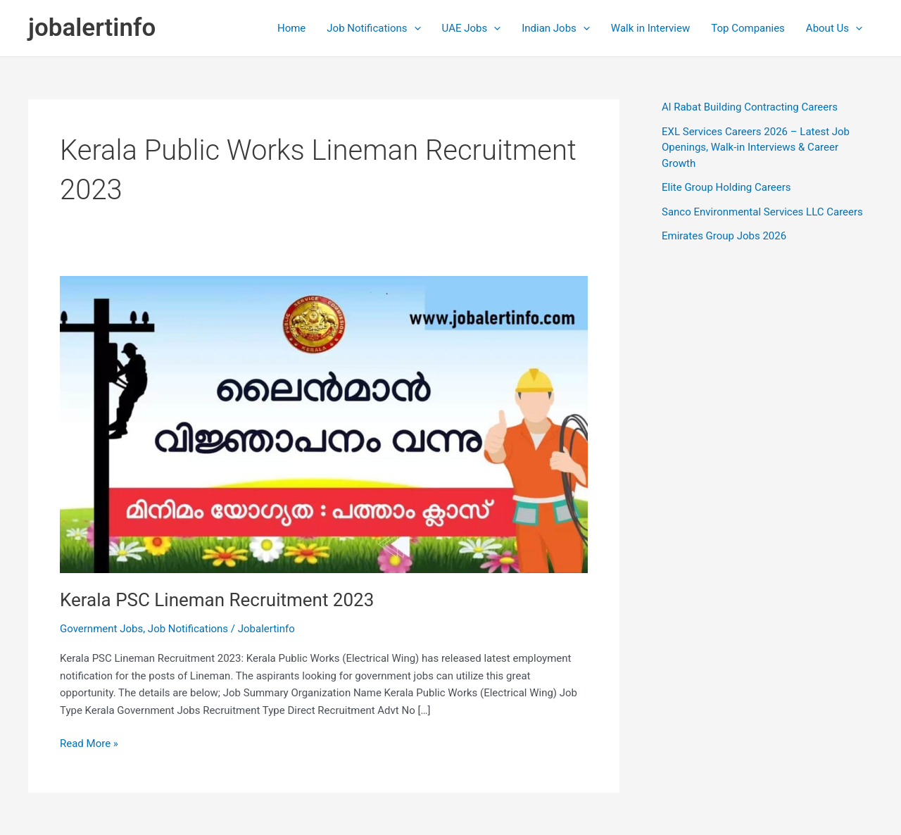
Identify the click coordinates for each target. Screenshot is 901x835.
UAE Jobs (471, 28)
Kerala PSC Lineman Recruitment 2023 (217, 599)
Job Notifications (373, 28)
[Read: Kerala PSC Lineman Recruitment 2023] (324, 424)
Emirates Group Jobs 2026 (724, 236)
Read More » (89, 744)
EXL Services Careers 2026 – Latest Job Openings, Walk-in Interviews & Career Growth (756, 147)
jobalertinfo (92, 27)
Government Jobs (101, 628)
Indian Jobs (556, 28)
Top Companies (748, 28)
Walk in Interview (650, 28)
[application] (414, 28)
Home (291, 28)
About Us (834, 28)
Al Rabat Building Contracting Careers (750, 107)
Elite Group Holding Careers (726, 187)
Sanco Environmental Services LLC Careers (762, 212)
